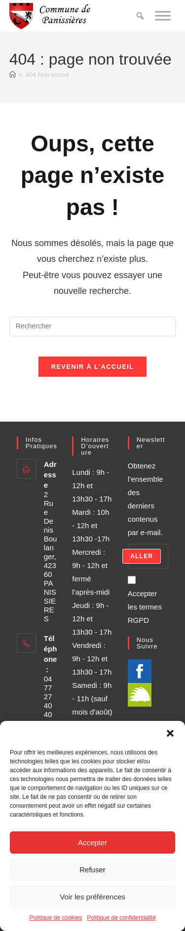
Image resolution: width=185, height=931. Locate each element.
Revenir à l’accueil (92, 366)
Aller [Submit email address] (141, 556)
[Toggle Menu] (163, 15)
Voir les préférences (92, 897)
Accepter (92, 842)
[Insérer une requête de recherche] (92, 326)
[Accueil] (12, 74)
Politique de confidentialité (121, 917)
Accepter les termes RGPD (145, 600)
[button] (170, 733)
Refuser (92, 869)
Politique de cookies (55, 917)
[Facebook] (139, 670)
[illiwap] (139, 694)
